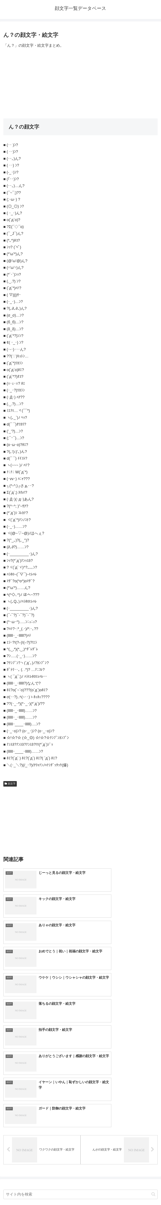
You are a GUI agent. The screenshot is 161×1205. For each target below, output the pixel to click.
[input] (80, 1046)
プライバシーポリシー (120, 1191)
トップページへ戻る (41, 1191)
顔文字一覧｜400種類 (27, 1078)
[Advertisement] (80, 83)
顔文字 (10, 783)
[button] (153, 1046)
